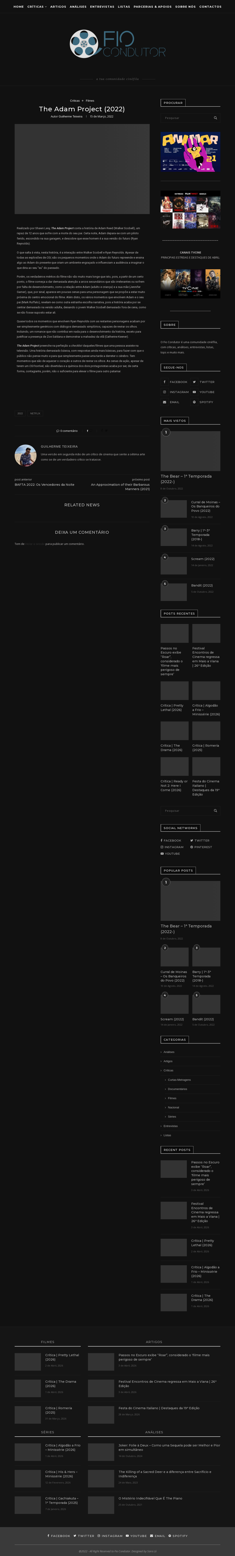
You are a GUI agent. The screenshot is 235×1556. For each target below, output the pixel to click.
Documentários (177, 1088)
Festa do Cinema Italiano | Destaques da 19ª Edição (205, 787)
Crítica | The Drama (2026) (171, 747)
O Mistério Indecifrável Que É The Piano (150, 1497)
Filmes (90, 100)
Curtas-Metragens (179, 1078)
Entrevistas (102, 6)
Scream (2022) (202, 559)
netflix (35, 413)
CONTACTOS (210, 6)
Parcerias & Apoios (153, 6)
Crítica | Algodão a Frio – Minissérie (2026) (206, 709)
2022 (20, 413)
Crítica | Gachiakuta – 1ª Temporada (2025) (61, 1499)
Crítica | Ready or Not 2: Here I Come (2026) (174, 785)
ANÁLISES (78, 6)
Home (19, 6)
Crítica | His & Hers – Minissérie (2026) (61, 1472)
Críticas (35, 6)
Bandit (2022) (202, 585)
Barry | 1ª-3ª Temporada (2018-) (200, 534)
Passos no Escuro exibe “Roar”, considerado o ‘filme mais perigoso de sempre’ (172, 661)
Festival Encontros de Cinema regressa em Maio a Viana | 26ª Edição (206, 656)
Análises (169, 1051)
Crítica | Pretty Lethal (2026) (172, 707)
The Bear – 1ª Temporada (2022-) (186, 479)
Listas (124, 6)
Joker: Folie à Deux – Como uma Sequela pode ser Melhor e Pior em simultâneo (169, 1446)
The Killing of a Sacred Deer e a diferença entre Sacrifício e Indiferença (165, 1472)
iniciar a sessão (35, 544)
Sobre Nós (185, 6)
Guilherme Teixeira (70, 116)
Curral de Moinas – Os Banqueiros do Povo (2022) (205, 506)
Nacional (173, 1106)
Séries (172, 1115)
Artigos (58, 6)
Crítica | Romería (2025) (205, 747)
